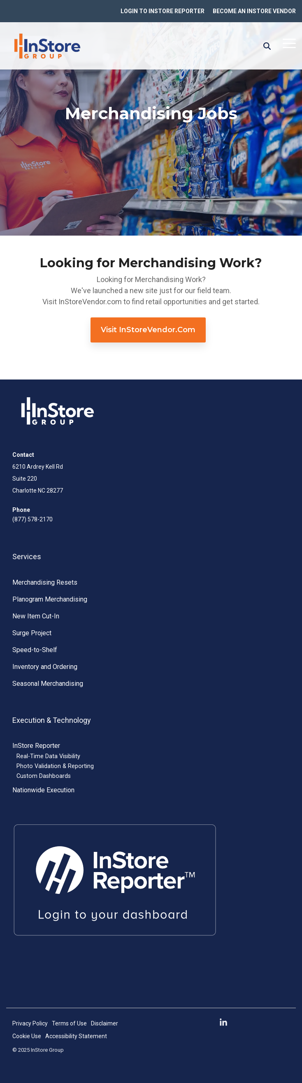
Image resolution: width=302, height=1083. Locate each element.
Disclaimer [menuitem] (104, 1023)
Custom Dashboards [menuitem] (43, 776)
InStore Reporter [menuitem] (36, 746)
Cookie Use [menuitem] (26, 1036)
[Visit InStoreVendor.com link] (148, 329)
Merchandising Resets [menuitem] (44, 582)
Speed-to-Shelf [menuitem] (34, 650)
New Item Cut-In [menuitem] (35, 616)
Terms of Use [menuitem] (69, 1023)
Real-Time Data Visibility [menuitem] (48, 756)
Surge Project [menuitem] (31, 633)
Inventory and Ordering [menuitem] (44, 667)
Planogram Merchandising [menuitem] (49, 599)
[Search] (267, 46)
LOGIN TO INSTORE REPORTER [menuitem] (162, 11)
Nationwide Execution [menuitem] (43, 790)
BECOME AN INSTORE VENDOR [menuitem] (254, 11)
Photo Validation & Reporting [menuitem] (55, 766)
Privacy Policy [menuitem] (30, 1023)
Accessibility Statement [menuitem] (76, 1036)
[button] (289, 43)
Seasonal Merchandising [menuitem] (47, 683)
